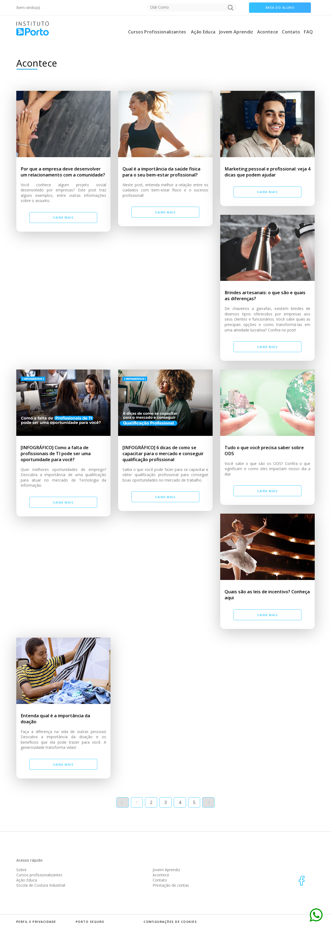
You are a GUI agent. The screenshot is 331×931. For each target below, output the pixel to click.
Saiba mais (63, 217)
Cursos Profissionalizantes (157, 32)
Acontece (267, 32)
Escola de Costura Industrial (40, 885)
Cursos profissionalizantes (39, 874)
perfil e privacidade (36, 922)
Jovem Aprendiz (236, 32)
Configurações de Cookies (170, 922)
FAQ (308, 32)
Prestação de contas (171, 885)
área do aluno (280, 7)
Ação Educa (203, 32)
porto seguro (90, 922)
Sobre (21, 869)
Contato (291, 32)
